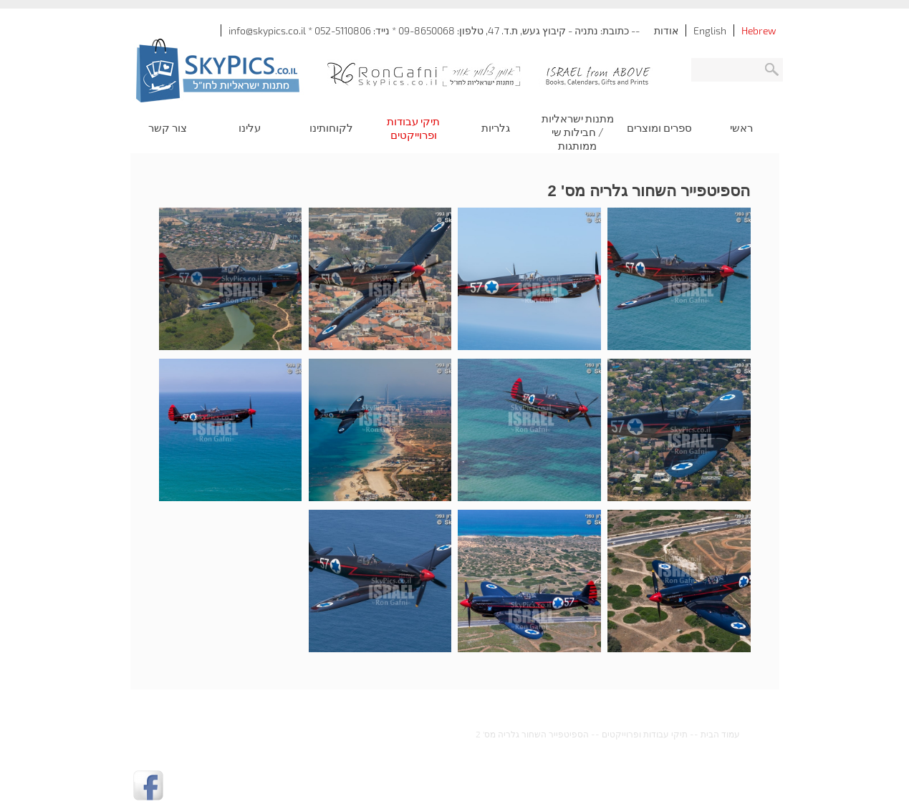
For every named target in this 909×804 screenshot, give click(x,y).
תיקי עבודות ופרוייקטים (645, 734)
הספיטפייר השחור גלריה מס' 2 (532, 734)
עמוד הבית (720, 734)
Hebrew (758, 30)
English (709, 30)
